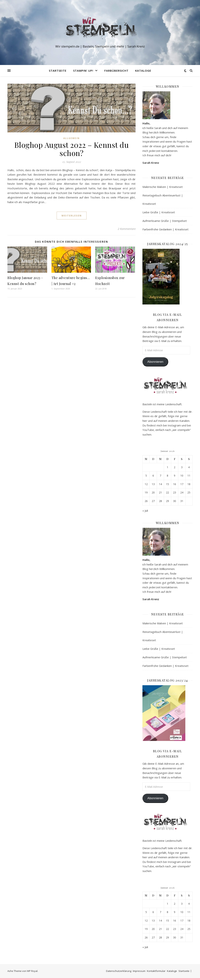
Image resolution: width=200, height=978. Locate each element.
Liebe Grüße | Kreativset (158, 212)
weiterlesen (71, 215)
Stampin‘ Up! (83, 70)
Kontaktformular (156, 971)
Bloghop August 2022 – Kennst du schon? (71, 149)
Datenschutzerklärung (118, 971)
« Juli (145, 510)
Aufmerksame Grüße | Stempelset (164, 221)
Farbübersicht (116, 70)
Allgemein (71, 138)
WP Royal (32, 971)
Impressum (139, 971)
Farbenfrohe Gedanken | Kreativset (165, 229)
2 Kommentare (127, 229)
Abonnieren (155, 362)
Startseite (57, 70)
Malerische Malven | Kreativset (162, 187)
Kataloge (143, 70)
